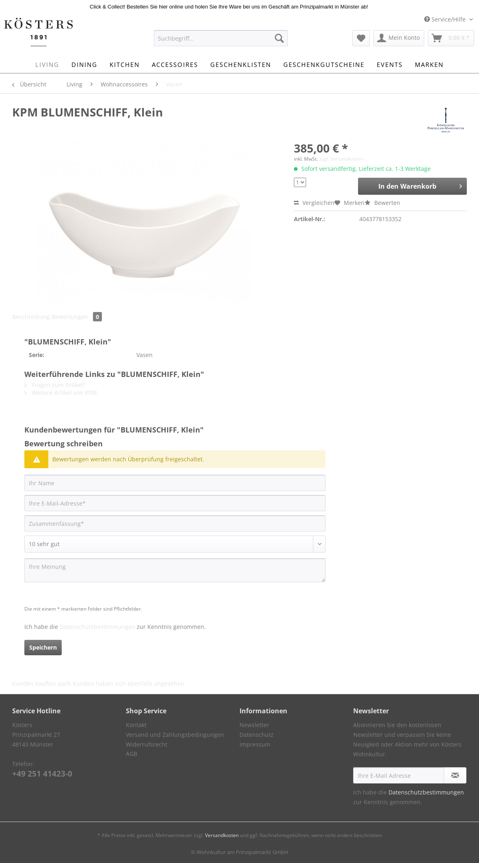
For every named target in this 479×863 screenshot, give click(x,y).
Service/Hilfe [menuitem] (445, 19)
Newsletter (254, 725)
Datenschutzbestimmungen (97, 627)
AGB (131, 754)
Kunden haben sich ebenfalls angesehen (128, 683)
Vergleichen (314, 203)
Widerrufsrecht (146, 744)
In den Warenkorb (420, 185)
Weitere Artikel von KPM (60, 392)
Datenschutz (257, 734)
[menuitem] (221, 42)
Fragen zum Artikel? (54, 385)
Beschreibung (31, 317)
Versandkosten (222, 835)
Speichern (43, 647)
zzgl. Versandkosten (341, 158)
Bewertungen (77, 317)
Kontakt (136, 725)
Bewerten (382, 203)
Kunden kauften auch (41, 683)
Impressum (255, 744)
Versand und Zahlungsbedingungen (175, 734)
